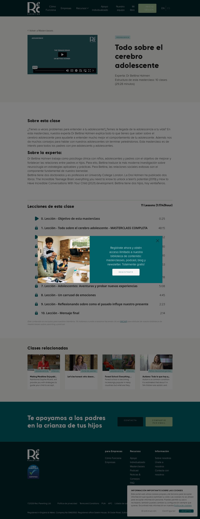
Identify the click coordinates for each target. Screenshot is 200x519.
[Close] (157, 240)
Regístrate (126, 272)
